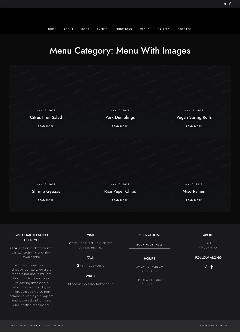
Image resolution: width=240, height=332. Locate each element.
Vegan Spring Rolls (194, 117)
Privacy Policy (208, 247)
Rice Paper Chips (120, 191)
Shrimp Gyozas (46, 191)
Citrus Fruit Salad (46, 117)
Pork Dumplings (120, 117)
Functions (124, 29)
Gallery (164, 29)
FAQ (208, 243)
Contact (185, 29)
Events (102, 29)
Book (85, 29)
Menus (145, 29)
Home (52, 29)
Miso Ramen (194, 191)
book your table (149, 244)
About (69, 29)
